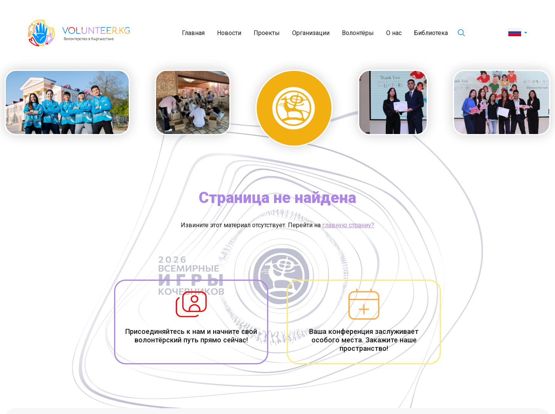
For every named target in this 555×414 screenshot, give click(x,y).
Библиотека (431, 33)
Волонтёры (358, 33)
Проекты (267, 33)
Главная (193, 33)
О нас (394, 33)
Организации (311, 33)
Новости (229, 33)
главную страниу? (348, 225)
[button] (517, 33)
